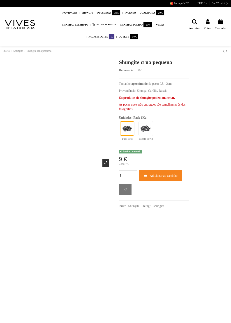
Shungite (133, 206)
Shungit (146, 206)
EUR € (202, 3)
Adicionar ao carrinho (160, 175)
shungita (158, 206)
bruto (123, 206)
